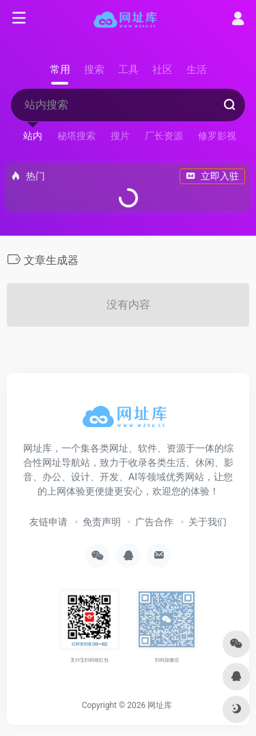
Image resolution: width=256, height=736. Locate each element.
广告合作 (154, 521)
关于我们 (207, 521)
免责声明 (102, 521)
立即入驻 (212, 176)
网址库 (159, 705)
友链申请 (48, 521)
